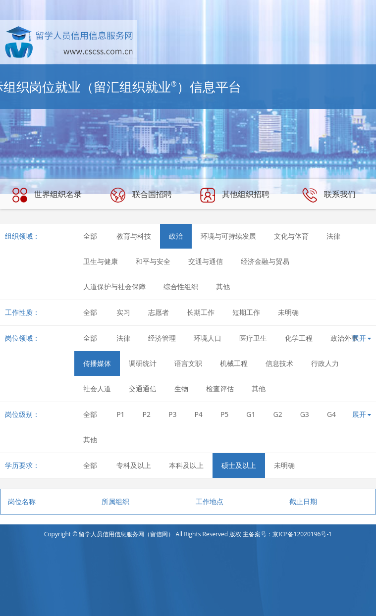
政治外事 (344, 338)
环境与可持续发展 (228, 236)
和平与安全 (153, 261)
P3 (172, 414)
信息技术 (279, 363)
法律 (333, 236)
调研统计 (143, 363)
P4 (198, 414)
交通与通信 (205, 261)
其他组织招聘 (234, 195)
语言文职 (188, 363)
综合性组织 (180, 286)
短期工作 (246, 312)
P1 (120, 414)
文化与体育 (291, 236)
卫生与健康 (100, 261)
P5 (224, 414)
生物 (181, 388)
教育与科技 (133, 236)
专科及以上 (133, 465)
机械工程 (234, 363)
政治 (176, 236)
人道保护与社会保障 (114, 286)
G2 (277, 414)
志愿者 (158, 312)
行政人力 (325, 363)
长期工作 (201, 312)
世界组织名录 (47, 195)
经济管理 (162, 338)
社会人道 (97, 388)
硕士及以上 (238, 465)
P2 (147, 414)
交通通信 (143, 388)
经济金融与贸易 (265, 261)
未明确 (288, 312)
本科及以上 (186, 465)
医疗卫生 (253, 338)
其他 (223, 286)
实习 (123, 312)
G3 (304, 414)
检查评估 (220, 388)
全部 (90, 236)
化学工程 (299, 338)
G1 (250, 414)
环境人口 (207, 338)
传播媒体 (97, 363)
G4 (331, 414)
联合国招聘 (141, 195)
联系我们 (329, 195)
